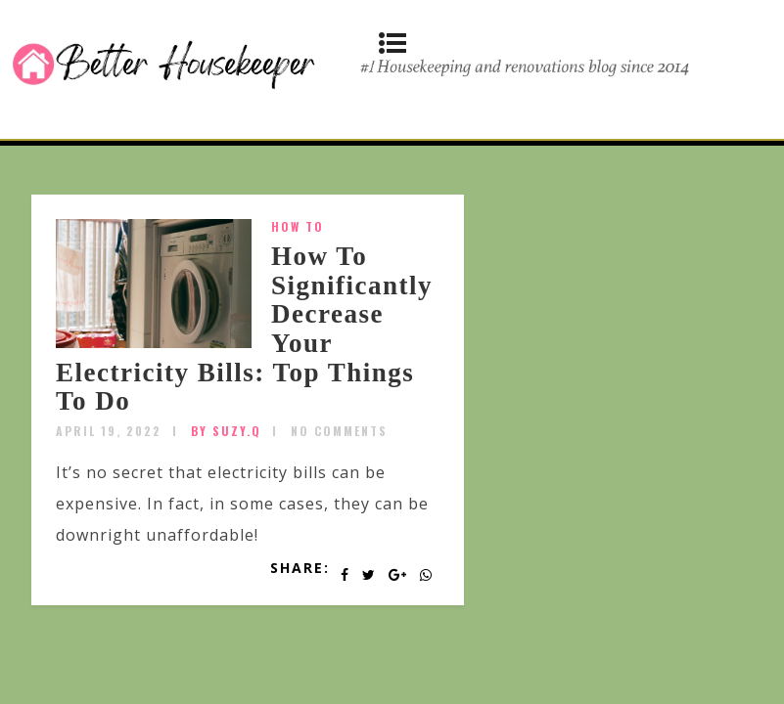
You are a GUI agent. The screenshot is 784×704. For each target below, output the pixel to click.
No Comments (339, 430)
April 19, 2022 (108, 430)
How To (297, 226)
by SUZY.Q (226, 430)
